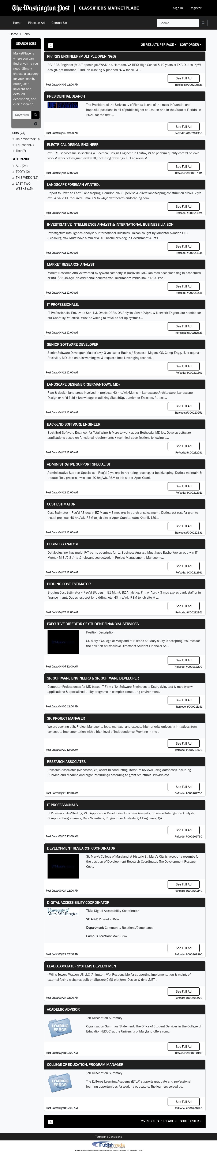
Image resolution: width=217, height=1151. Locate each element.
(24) (18, 133)
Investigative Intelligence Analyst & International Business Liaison (110, 224)
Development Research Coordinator (81, 848)
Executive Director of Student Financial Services (93, 624)
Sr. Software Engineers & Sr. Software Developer (93, 678)
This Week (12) (27, 178)
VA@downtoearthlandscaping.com (125, 198)
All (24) (21, 166)
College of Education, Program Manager (85, 1064)
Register (195, 8)
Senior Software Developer (72, 344)
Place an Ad (36, 23)
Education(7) (25, 145)
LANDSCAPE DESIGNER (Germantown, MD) (83, 384)
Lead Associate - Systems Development (82, 966)
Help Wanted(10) (28, 139)
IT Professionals (62, 805)
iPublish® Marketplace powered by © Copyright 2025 (108, 1144)
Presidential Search (66, 96)
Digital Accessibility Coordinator (78, 902)
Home (17, 23)
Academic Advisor (63, 1009)
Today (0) (23, 172)
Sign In (178, 8)
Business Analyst (63, 544)
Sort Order (189, 45)
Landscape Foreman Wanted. (73, 184)
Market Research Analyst (70, 264)
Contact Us (59, 23)
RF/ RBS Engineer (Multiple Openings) (81, 56)
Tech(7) (21, 151)
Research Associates (66, 761)
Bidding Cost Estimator (69, 584)
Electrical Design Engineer (72, 144)
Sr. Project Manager (66, 718)
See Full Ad (184, 78)
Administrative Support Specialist (79, 464)
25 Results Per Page (157, 45)
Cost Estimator (61, 504)
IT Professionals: (63, 304)
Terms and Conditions (108, 1136)
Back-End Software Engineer (73, 424)
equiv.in (188, 552)
